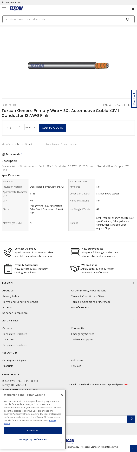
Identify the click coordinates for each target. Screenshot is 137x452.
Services (76, 365)
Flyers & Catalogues (26, 265)
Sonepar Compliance (15, 312)
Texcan (68, 283)
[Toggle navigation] (4, 9)
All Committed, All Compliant (88, 290)
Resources (68, 352)
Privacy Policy (10, 296)
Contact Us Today (25, 248)
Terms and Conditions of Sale (20, 301)
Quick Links (68, 320)
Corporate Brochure (14, 333)
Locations (8, 339)
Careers (7, 328)
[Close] (61, 394)
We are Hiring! (89, 265)
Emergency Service (82, 333)
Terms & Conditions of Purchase (91, 301)
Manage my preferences (33, 439)
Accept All (33, 430)
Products (7, 365)
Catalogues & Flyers (14, 360)
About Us (8, 290)
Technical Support (82, 339)
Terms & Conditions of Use (87, 296)
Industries (77, 360)
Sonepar (7, 307)
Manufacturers (80, 307)
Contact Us (77, 328)
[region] (33, 419)
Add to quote (52, 128)
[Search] (68, 19)
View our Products (92, 248)
